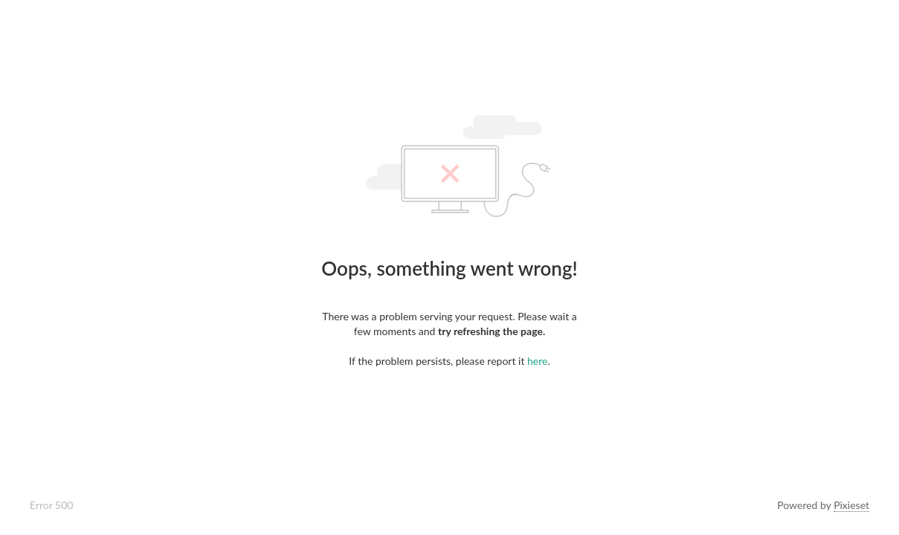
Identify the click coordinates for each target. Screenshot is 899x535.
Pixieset (851, 505)
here (537, 360)
